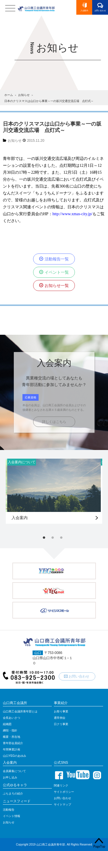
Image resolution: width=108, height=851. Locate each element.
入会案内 (84, 11)
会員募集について (14, 771)
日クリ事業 (61, 724)
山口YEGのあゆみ (14, 755)
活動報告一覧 (57, 259)
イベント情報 (11, 816)
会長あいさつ (11, 717)
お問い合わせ (100, 11)
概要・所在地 (11, 736)
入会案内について (21, 462)
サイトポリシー (64, 791)
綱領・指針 (10, 730)
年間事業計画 (11, 749)
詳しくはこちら (54, 422)
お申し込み (10, 777)
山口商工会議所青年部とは (20, 711)
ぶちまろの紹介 (13, 793)
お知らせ (15, 141)
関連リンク (61, 785)
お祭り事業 (61, 711)
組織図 (7, 724)
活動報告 (8, 809)
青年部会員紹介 (13, 743)
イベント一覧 (57, 272)
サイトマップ (62, 804)
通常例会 (59, 717)
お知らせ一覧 (57, 285)
